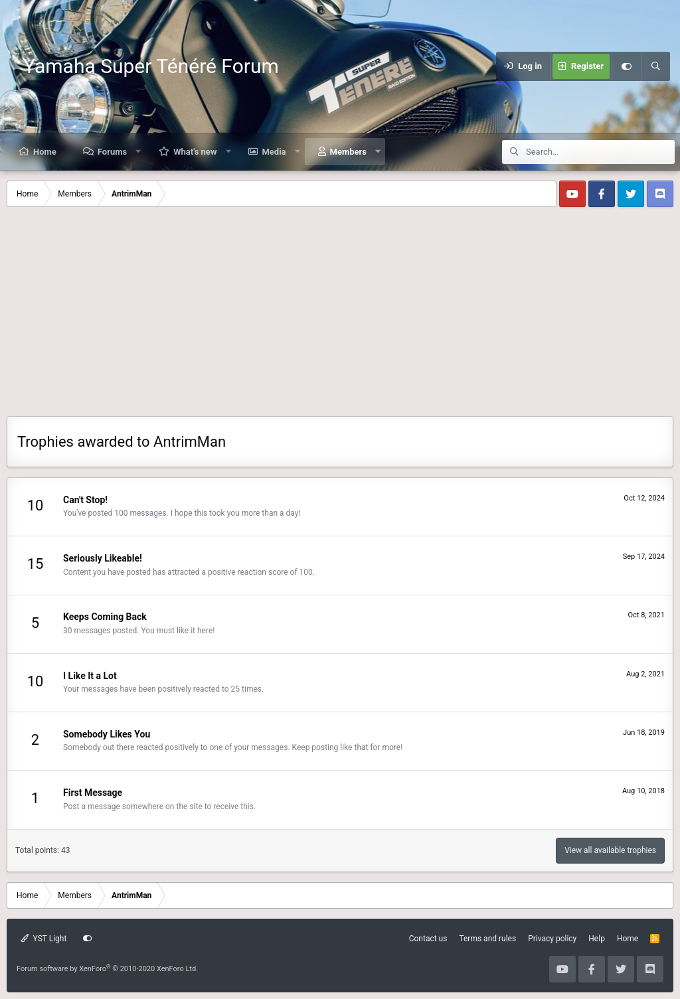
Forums (112, 152)
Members (348, 152)
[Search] (655, 66)
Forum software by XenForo (107, 968)
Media (274, 152)
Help (596, 938)
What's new (194, 152)
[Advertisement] (340, 317)
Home (44, 152)
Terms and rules (487, 938)
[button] (138, 151)
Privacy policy (552, 938)
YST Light (43, 938)
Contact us (428, 938)
